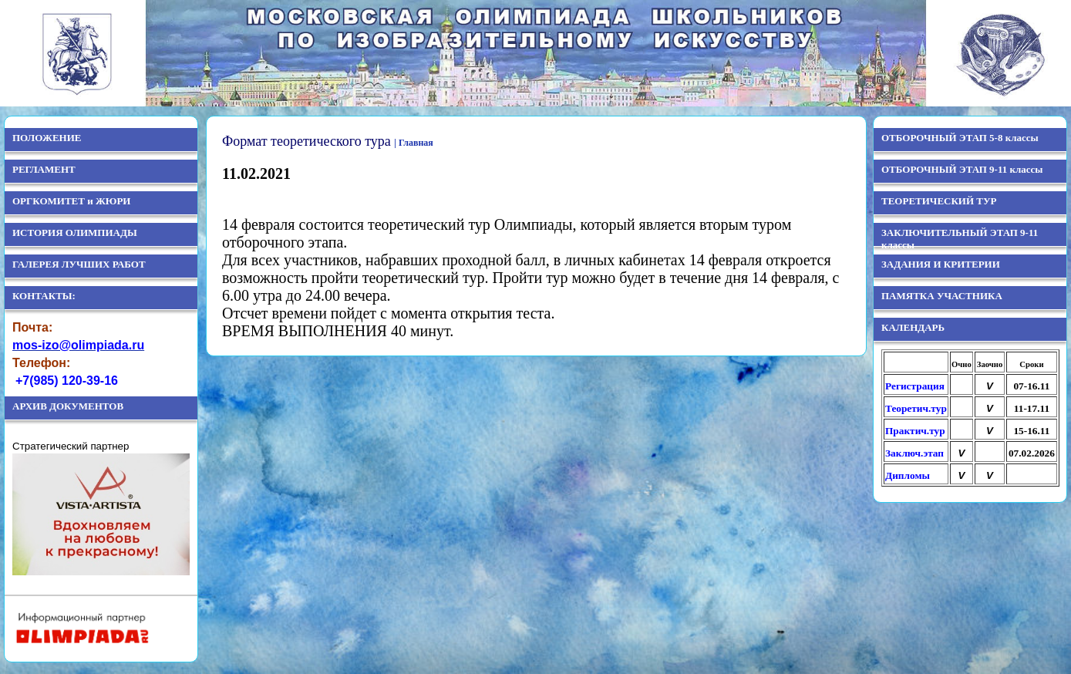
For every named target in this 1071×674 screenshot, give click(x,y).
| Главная (413, 142)
